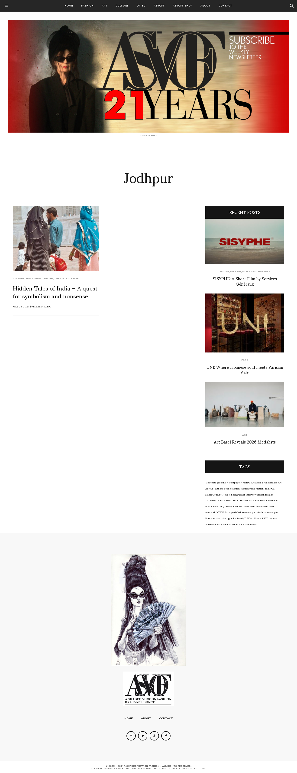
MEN (262, 500)
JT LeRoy (210, 500)
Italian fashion (265, 494)
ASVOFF (159, 5)
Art (104, 5)
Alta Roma (257, 482)
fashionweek (248, 488)
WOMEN (237, 524)
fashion (236, 488)
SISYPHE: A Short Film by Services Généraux (245, 281)
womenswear (250, 524)
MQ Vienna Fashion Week (234, 506)
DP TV (141, 5)
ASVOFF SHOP (182, 5)
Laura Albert (224, 500)
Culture (122, 5)
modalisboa (212, 506)
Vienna (227, 524)
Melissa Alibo (42, 306)
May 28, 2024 (21, 306)
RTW (265, 518)
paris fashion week (262, 512)
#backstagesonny (215, 482)
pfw (276, 512)
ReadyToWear (245, 518)
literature (237, 500)
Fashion (87, 5)
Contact (225, 5)
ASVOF (209, 488)
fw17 (273, 488)
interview (251, 494)
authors (218, 488)
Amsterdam (270, 482)
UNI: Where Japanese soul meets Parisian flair (244, 369)
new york (210, 512)
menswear (272, 500)
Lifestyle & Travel (67, 278)
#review (245, 482)
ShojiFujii (210, 524)
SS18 (219, 524)
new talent (269, 506)
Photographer (213, 518)
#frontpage (233, 482)
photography (229, 518)
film (267, 488)
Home (69, 5)
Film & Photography (39, 278)
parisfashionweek (241, 512)
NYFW (220, 512)
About (205, 5)
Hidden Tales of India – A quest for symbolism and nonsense (55, 291)
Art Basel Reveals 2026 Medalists (245, 441)
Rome (257, 518)
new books (256, 506)
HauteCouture (213, 494)
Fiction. (260, 488)
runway (273, 518)
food (244, 360)
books (227, 488)
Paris (227, 512)
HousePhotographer (234, 494)
